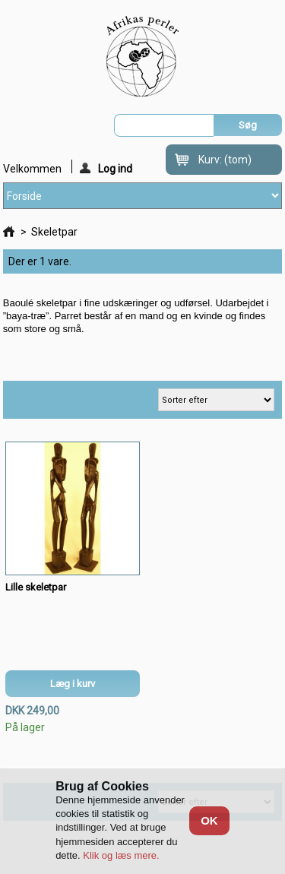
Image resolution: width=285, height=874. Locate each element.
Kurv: (225, 160)
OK (209, 820)
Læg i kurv (72, 683)
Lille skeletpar (35, 587)
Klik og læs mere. (121, 855)
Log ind (106, 168)
